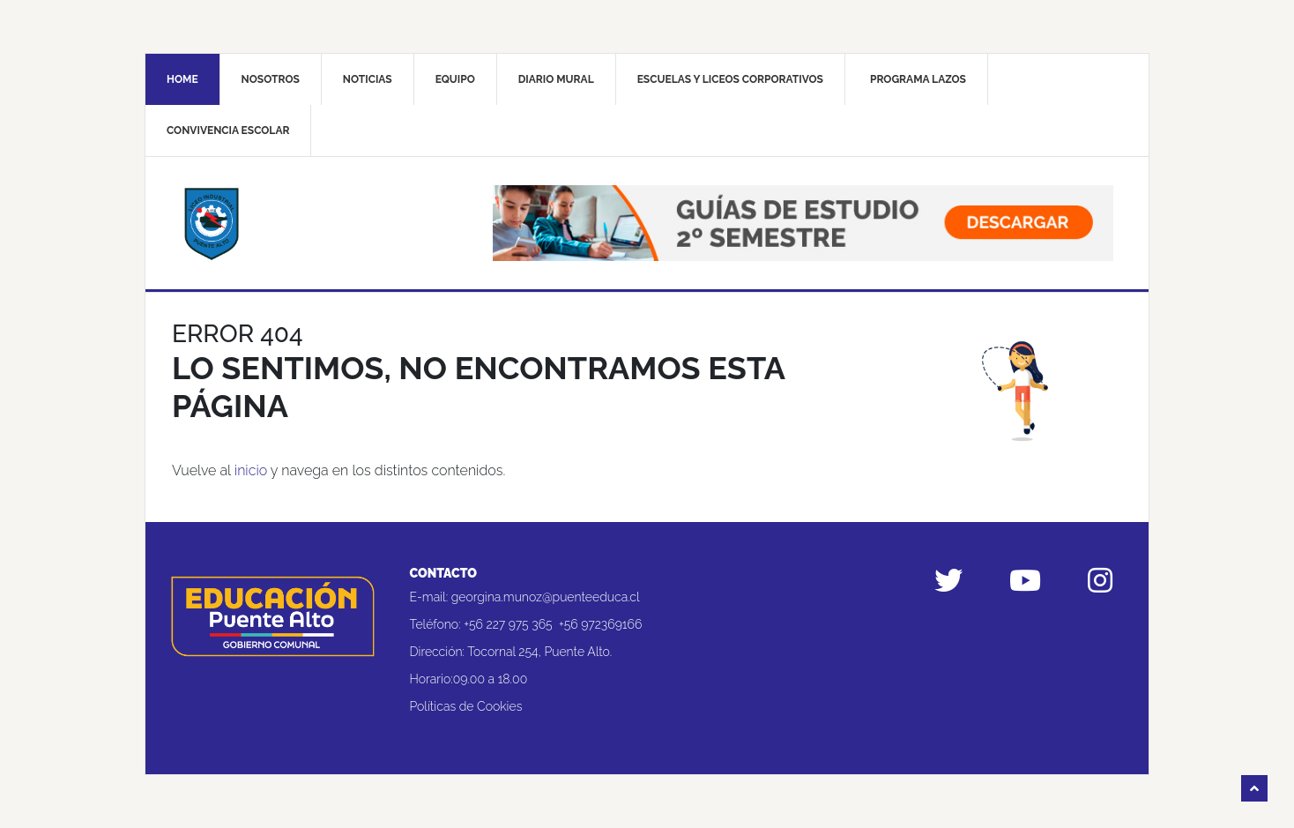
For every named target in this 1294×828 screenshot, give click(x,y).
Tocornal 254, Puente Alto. (539, 652)
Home (182, 79)
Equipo (455, 79)
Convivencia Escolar (228, 130)
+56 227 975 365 (508, 624)
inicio (250, 470)
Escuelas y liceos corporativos (730, 79)
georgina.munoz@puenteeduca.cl (545, 597)
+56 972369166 (600, 624)
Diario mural (556, 79)
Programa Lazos (918, 79)
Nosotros (271, 79)
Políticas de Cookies (466, 706)
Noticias (367, 79)
